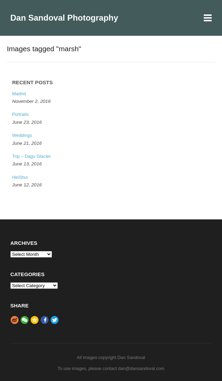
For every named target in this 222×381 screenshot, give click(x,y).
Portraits (20, 114)
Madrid (19, 93)
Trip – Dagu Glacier (31, 156)
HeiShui (20, 177)
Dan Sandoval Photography (64, 17)
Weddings (22, 135)
